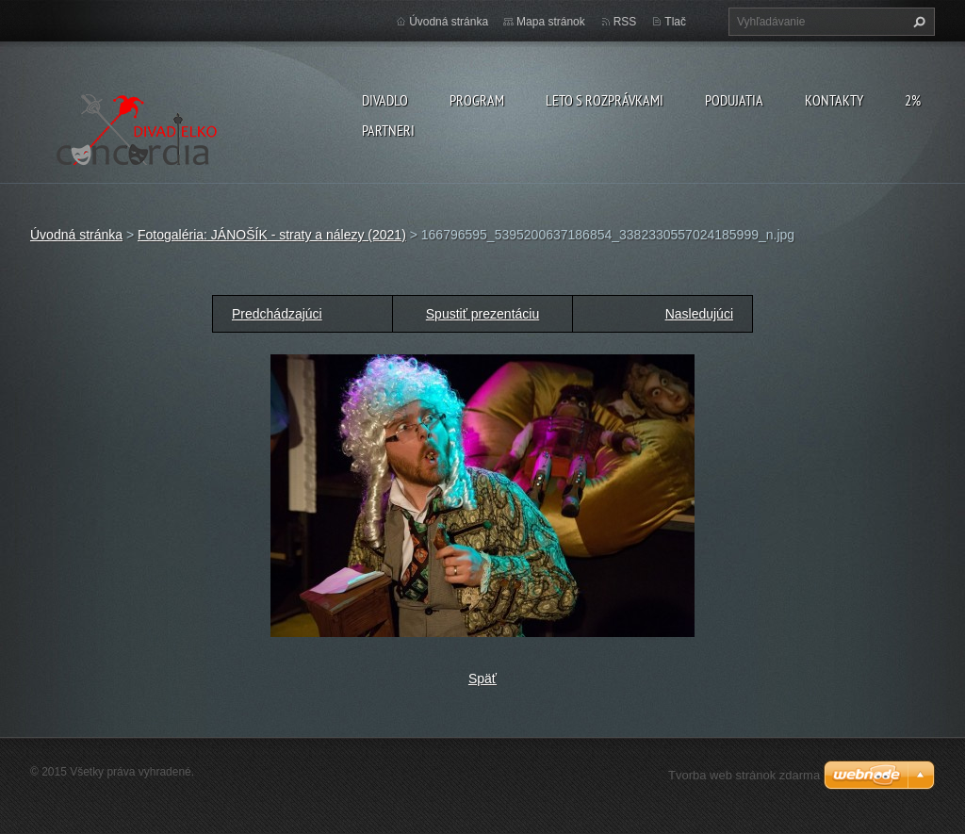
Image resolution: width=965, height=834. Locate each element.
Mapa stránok (550, 21)
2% (913, 99)
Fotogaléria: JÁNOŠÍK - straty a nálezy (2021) (272, 234)
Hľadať (917, 22)
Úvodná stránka (448, 21)
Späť (482, 678)
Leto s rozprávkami (604, 99)
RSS (625, 21)
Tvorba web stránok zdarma (744, 775)
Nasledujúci (699, 313)
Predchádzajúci (277, 313)
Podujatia (734, 99)
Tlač (675, 21)
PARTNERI (388, 130)
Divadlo (385, 99)
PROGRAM (477, 99)
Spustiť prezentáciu (482, 313)
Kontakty (834, 99)
